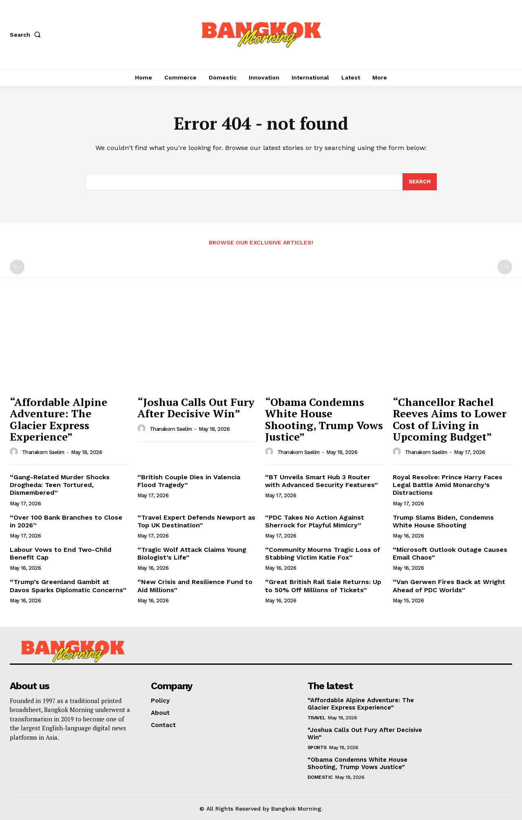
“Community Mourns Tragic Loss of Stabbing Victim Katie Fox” (322, 553)
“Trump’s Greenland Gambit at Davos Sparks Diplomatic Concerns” (68, 585)
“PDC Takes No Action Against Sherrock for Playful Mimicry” (314, 521)
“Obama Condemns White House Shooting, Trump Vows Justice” (324, 419)
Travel (316, 718)
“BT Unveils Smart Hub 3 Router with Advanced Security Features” (321, 481)
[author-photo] (15, 451)
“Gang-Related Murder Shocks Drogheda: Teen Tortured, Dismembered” (60, 484)
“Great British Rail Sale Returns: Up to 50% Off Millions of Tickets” (323, 585)
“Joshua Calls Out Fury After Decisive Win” (195, 408)
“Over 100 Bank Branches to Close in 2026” (66, 521)
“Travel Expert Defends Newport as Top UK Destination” (196, 521)
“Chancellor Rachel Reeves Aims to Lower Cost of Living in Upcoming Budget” (450, 419)
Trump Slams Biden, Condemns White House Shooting (443, 521)
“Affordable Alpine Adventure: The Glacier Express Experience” (58, 419)
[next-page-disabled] (505, 267)
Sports (317, 747)
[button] (27, 34)
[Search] (420, 181)
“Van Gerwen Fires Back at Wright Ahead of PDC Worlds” (449, 585)
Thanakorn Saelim (43, 452)
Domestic (320, 777)
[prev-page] (17, 267)
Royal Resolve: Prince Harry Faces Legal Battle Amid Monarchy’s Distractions (447, 484)
